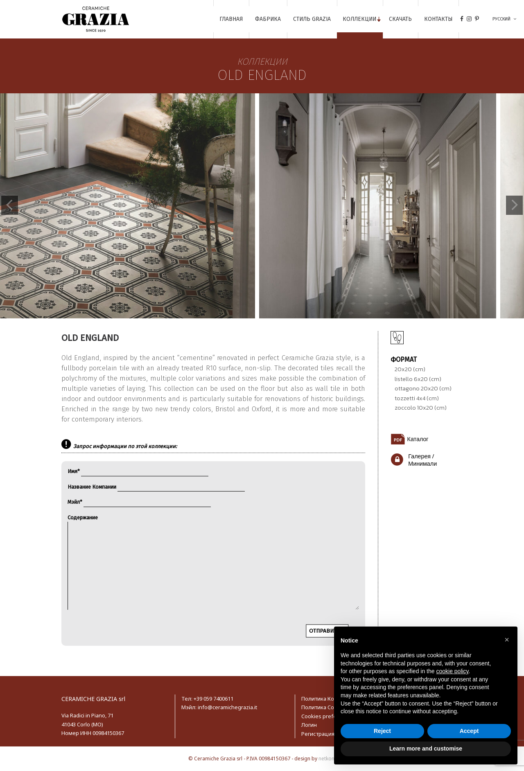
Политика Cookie (323, 707)
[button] (506, 639)
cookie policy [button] (452, 671)
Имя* (138, 471)
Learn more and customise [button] (425, 748)
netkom (327, 758)
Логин (309, 724)
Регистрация (317, 733)
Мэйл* (139, 502)
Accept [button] (469, 731)
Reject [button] (382, 731)
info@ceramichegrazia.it (227, 707)
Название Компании (156, 487)
